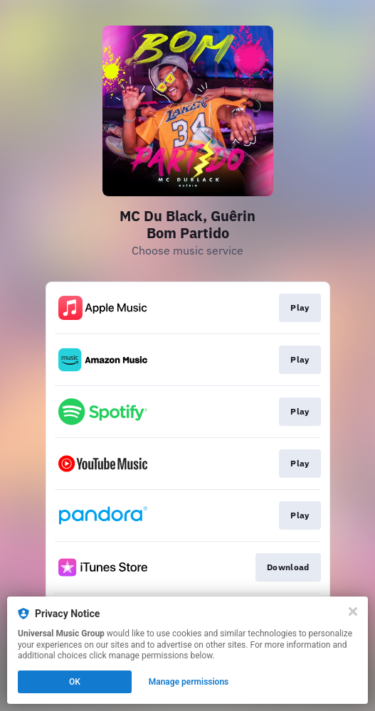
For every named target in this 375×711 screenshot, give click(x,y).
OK (74, 682)
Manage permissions (189, 682)
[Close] (353, 611)
